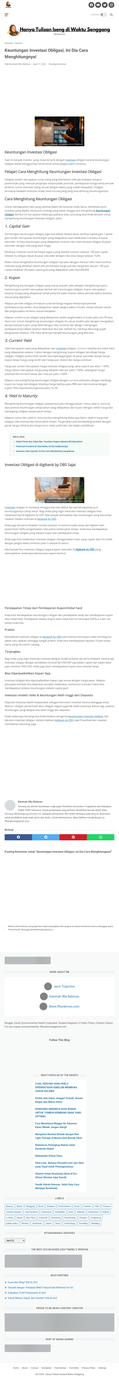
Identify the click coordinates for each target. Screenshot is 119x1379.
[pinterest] (73, 837)
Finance (106, 1206)
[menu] (6, 14)
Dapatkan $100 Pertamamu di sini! (27, 1292)
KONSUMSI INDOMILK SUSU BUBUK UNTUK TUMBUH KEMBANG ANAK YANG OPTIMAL (58, 1113)
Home (16, 1368)
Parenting (56, 1217)
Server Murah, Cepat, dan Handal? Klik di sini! (32, 1298)
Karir (71, 1212)
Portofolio (74, 1368)
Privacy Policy (88, 1368)
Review (25, 1223)
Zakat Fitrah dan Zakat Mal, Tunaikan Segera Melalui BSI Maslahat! (49, 441)
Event (77, 1206)
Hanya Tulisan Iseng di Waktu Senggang (64, 1374)
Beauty (9, 1206)
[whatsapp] (100, 837)
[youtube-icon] (97, 5)
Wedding (95, 1223)
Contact (35, 1368)
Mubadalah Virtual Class (48, 1155)
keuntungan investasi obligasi (85, 716)
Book (40, 1206)
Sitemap (102, 1368)
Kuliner (105, 1212)
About (25, 1368)
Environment (64, 1206)
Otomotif (43, 1217)
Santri (49, 1223)
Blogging (30, 1206)
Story (57, 1223)
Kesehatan (93, 1212)
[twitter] (46, 837)
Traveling (83, 1223)
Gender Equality (13, 1212)
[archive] (15, 1240)
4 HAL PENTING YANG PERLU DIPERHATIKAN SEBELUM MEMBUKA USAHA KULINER (56, 1087)
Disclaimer (47, 1368)
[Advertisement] (59, 91)
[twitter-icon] (104, 5)
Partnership (70, 1217)
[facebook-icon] (91, 5)
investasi (70, 160)
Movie (19, 1217)
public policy (12, 1223)
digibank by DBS (46, 519)
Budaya (51, 1206)
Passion (83, 1217)
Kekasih (81, 1212)
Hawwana (46, 1212)
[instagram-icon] (111, 5)
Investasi (10, 507)
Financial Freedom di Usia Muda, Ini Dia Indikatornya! (42, 446)
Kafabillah (60, 1212)
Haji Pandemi (31, 1212)
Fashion (87, 1206)
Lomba (9, 1217)
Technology (69, 1223)
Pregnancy (96, 1217)
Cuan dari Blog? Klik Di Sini (22, 1282)
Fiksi (97, 1206)
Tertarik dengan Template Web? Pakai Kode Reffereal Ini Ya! (40, 1287)
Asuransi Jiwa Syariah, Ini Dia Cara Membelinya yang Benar (45, 451)
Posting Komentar (57, 64)
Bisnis (19, 1206)
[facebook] (18, 837)
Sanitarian (37, 1223)
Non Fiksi (30, 1217)
